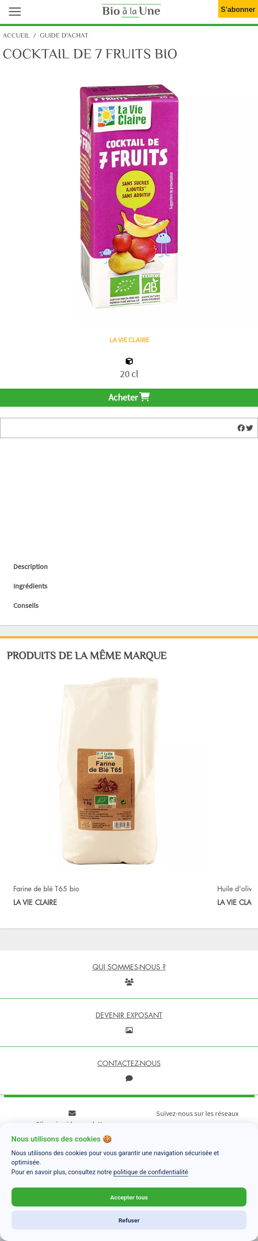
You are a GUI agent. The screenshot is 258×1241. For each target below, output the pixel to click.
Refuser (129, 1220)
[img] (241, 427)
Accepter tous (129, 1197)
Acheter (129, 397)
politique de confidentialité (150, 1172)
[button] (12, 10)
